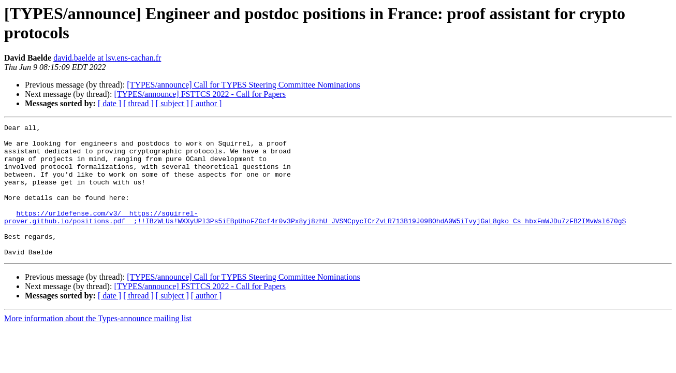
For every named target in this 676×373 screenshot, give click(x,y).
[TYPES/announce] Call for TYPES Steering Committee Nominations (243, 84)
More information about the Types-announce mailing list (98, 344)
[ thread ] (138, 103)
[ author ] (206, 103)
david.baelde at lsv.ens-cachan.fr (107, 57)
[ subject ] (172, 103)
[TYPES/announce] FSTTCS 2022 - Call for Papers (200, 94)
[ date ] (109, 103)
